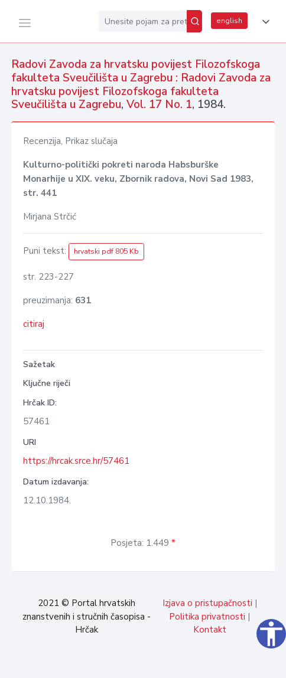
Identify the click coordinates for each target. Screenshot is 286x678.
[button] (263, 22)
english (229, 20)
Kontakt (209, 630)
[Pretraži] (194, 21)
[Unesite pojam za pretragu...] (142, 21)
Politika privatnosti (207, 617)
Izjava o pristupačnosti (207, 603)
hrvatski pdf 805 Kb (106, 251)
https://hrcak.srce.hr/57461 (76, 461)
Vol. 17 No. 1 (159, 104)
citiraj (33, 324)
